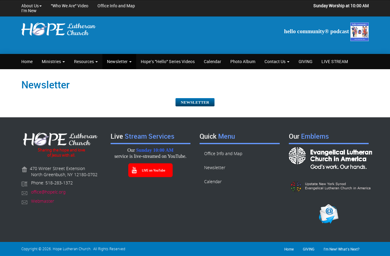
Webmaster (42, 201)
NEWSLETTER (195, 102)
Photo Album (242, 61)
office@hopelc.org (48, 192)
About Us (31, 5)
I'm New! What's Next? (342, 249)
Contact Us (276, 61)
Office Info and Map (116, 5)
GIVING (305, 61)
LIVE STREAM (334, 61)
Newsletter (119, 61)
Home (27, 61)
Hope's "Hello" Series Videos (168, 61)
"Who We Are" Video (69, 5)
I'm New (29, 10)
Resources (86, 61)
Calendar (212, 61)
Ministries (53, 61)
